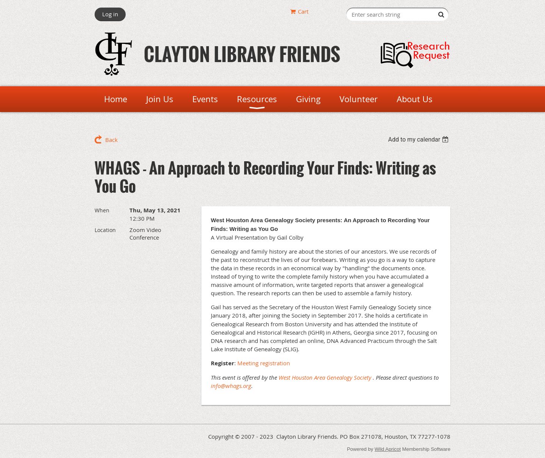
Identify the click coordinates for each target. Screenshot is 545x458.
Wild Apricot (388, 449)
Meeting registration (263, 363)
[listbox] (419, 139)
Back (111, 139)
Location (105, 230)
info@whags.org (231, 385)
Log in (110, 14)
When (102, 210)
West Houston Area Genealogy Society (325, 377)
